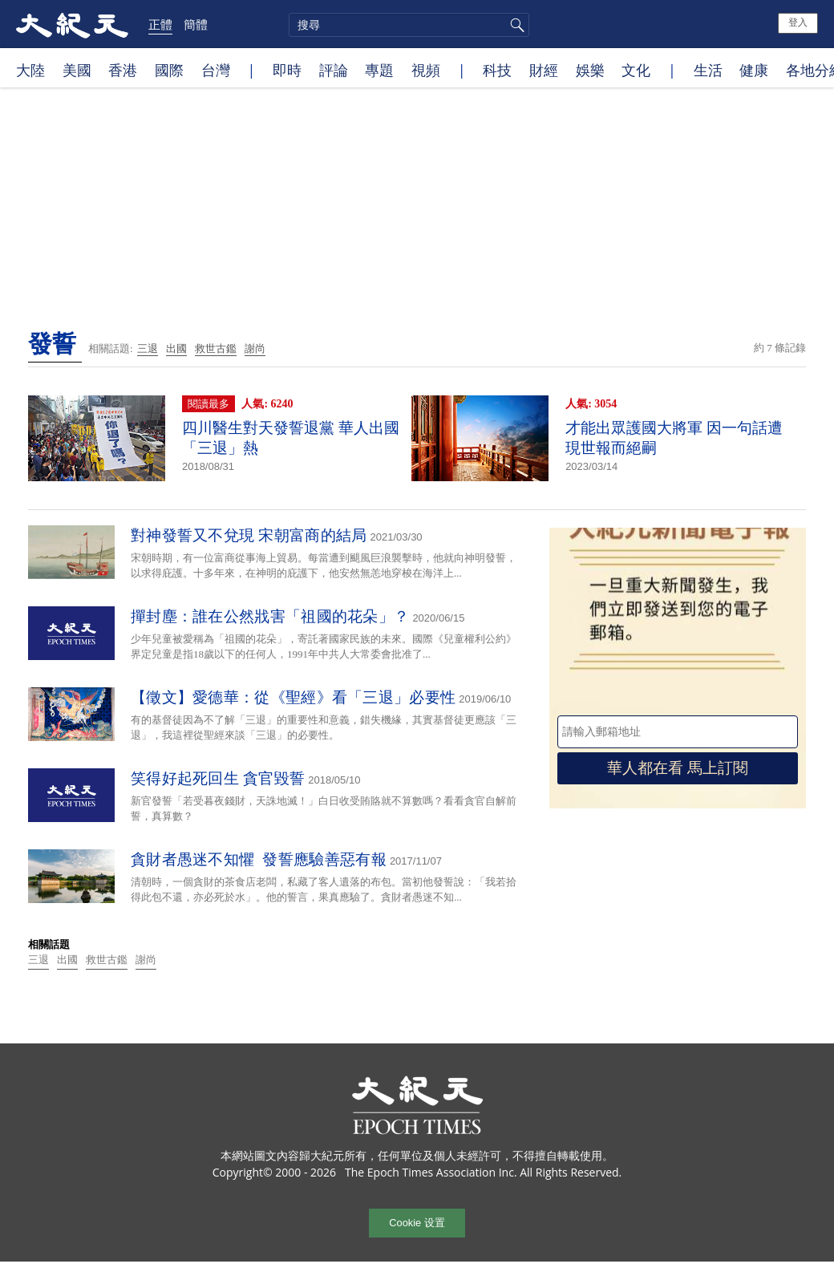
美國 (77, 69)
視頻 (425, 69)
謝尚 (255, 348)
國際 (169, 69)
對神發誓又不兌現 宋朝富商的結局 (249, 535)
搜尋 (515, 25)
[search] (409, 25)
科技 (497, 69)
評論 (333, 69)
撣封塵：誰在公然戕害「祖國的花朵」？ (270, 616)
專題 (379, 69)
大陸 (30, 69)
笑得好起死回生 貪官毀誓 (218, 778)
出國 (176, 348)
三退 (147, 348)
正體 (160, 24)
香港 (122, 69)
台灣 (215, 69)
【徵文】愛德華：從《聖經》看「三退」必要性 (293, 697)
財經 (543, 69)
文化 (635, 69)
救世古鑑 (216, 348)
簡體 (196, 24)
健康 (753, 69)
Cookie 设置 (416, 1223)
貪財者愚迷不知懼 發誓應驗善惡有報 (259, 859)
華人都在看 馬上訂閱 (677, 768)
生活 (708, 69)
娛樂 (590, 69)
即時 (287, 69)
